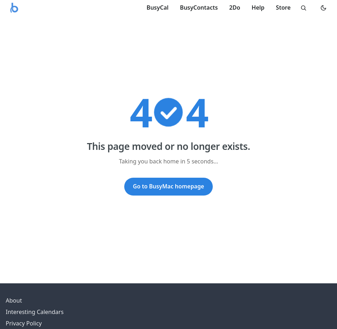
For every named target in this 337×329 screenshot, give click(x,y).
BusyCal (158, 7)
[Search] (303, 7)
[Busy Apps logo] (14, 8)
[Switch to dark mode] (323, 7)
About (14, 300)
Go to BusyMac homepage (168, 186)
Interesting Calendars (35, 312)
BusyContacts (199, 7)
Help (258, 7)
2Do (234, 7)
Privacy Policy (24, 323)
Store (283, 7)
